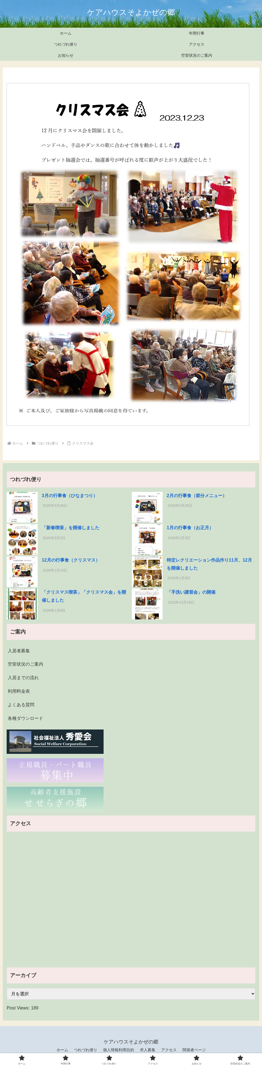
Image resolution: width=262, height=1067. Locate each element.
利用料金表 (19, 691)
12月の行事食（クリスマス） (71, 560)
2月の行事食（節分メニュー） (197, 495)
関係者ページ (194, 1050)
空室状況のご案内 (25, 664)
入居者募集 (19, 650)
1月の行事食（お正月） (190, 527)
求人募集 (147, 1050)
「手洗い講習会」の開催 (191, 592)
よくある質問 (21, 704)
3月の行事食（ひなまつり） (69, 495)
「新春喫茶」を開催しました (70, 527)
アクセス (169, 1050)
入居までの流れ (23, 677)
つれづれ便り (85, 1050)
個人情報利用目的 (118, 1050)
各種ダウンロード (25, 718)
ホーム (62, 1050)
